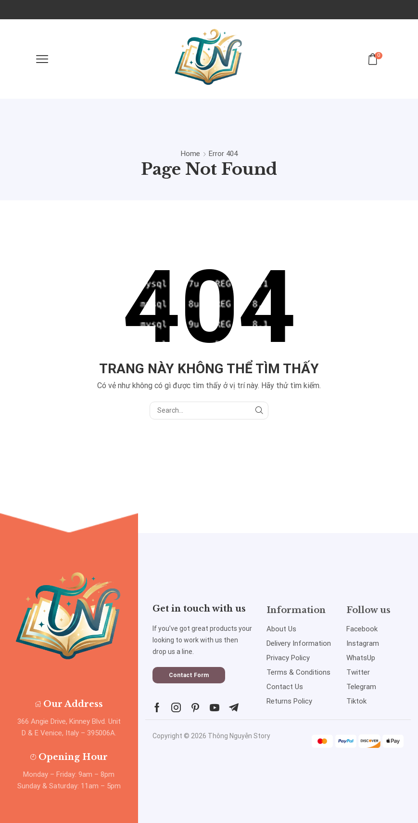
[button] (188, 675)
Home (190, 153)
